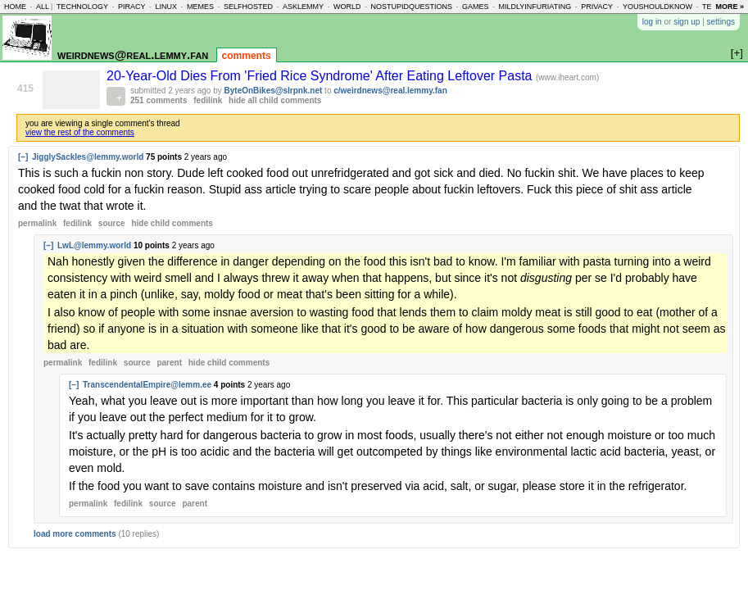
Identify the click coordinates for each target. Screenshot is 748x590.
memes (200, 6)
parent (169, 362)
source (111, 223)
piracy (132, 6)
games (475, 6)
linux (166, 6)
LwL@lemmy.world (94, 245)
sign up (686, 21)
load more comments (75, 533)
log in (652, 21)
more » (729, 6)
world (347, 6)
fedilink (207, 100)
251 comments (158, 100)
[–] (23, 156)
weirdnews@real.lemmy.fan (132, 54)
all (42, 6)
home (15, 6)
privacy (597, 6)
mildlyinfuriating (535, 6)
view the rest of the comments (79, 132)
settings (721, 21)
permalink (37, 223)
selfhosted (248, 6)
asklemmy (303, 6)
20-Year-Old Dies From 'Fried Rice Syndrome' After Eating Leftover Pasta (321, 76)
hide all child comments (275, 100)
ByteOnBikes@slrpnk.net (273, 90)
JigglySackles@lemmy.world (87, 156)
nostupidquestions (411, 6)
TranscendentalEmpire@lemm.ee (147, 384)
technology (82, 6)
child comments (171, 223)
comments (246, 55)
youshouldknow (657, 6)
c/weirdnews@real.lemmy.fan (390, 90)
